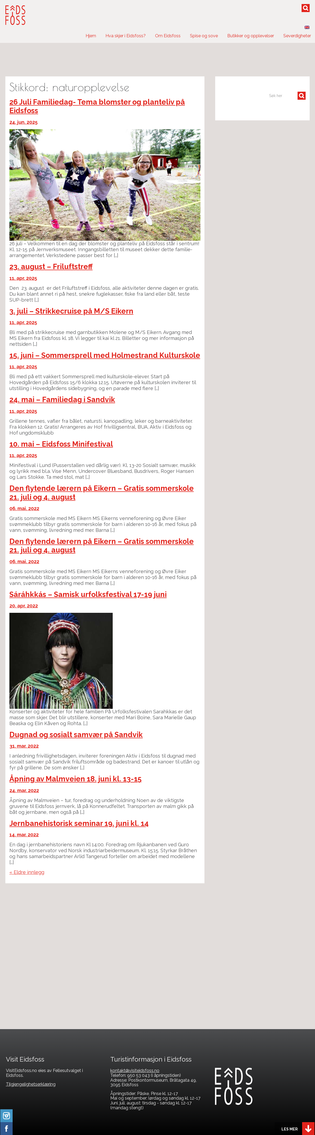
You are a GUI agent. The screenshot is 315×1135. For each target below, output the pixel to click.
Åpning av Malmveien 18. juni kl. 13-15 (75, 779)
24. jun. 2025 (23, 122)
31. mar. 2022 (24, 746)
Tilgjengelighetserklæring (31, 1084)
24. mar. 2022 (24, 790)
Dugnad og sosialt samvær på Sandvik (76, 734)
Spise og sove (204, 35)
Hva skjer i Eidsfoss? (125, 35)
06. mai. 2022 (24, 508)
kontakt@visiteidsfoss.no (134, 1070)
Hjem (91, 35)
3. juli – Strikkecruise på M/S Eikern (71, 311)
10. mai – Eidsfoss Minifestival (61, 444)
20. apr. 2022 (23, 606)
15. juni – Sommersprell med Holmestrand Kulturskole (104, 355)
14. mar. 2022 (24, 834)
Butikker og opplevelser (250, 35)
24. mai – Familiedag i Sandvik (62, 399)
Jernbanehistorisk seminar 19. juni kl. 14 (79, 823)
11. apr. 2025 (23, 278)
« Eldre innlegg (26, 872)
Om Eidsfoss (168, 35)
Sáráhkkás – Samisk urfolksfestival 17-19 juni (88, 594)
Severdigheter (297, 35)
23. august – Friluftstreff (51, 266)
